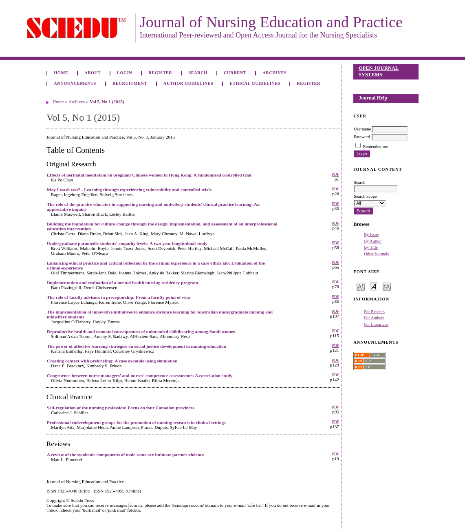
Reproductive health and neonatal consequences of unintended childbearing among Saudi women (141, 331)
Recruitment (129, 83)
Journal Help (373, 98)
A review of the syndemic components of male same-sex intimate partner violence (125, 454)
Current (235, 73)
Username (362, 129)
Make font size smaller (361, 286)
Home (61, 73)
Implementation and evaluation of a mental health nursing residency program (122, 282)
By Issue (371, 234)
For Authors (374, 318)
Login (124, 73)
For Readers (374, 311)
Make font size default (374, 286)
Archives (274, 73)
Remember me (375, 146)
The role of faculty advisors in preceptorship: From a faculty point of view (119, 297)
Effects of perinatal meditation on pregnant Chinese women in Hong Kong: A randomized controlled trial (149, 174)
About (92, 73)
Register (160, 73)
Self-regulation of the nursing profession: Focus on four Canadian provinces (120, 407)
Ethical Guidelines (255, 83)
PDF (335, 174)
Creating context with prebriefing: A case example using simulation (112, 360)
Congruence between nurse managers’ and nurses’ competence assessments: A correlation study (139, 375)
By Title (371, 247)
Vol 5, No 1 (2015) (107, 101)
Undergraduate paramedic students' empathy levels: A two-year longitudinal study (127, 243)
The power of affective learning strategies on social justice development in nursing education (136, 346)
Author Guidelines (188, 83)
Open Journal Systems (379, 71)
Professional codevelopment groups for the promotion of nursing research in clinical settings (136, 422)
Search (197, 73)
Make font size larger (387, 286)
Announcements (75, 83)
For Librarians (376, 324)
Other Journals (376, 254)
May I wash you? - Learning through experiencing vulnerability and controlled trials (129, 189)
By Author (373, 241)
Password (362, 137)
